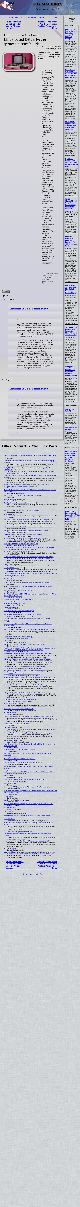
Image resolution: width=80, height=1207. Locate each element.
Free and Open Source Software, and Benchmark (20, 699)
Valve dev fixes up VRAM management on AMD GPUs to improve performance (30, 455)
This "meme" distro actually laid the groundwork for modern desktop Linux (28, 527)
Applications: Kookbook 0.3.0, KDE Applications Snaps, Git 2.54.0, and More (29, 772)
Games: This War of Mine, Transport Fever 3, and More (22, 510)
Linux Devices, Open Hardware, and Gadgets (19, 611)
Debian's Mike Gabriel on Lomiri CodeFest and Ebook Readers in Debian (28, 586)
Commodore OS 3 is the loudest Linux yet (29, 309)
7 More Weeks (8, 564)
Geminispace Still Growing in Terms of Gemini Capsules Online (25, 670)
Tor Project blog (71, 405)
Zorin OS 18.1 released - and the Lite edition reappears (22, 674)
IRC (22, 17)
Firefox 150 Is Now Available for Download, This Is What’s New (24, 692)
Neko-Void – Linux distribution (13, 703)
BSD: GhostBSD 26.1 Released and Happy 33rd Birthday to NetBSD (26, 583)
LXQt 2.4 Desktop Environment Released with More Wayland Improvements (29, 685)
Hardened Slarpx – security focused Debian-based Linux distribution (26, 538)
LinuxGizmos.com (72, 448)
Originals (41, 17)
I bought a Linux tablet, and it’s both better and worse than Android (26, 531)
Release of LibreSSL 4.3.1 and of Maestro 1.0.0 (19, 749)
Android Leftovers (9, 514)
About (17, 17)
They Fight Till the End (11, 568)
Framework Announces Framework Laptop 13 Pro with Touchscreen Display (71, 241)
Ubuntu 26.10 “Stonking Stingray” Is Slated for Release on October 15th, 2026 (30, 678)
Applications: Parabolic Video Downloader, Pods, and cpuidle (24, 779)
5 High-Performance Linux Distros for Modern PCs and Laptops (14, 25)
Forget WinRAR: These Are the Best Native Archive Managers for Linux (47, 25)
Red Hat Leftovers (10, 807)
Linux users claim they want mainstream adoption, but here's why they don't (29, 519)
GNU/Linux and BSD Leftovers (14, 740)
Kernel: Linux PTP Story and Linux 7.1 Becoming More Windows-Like (27, 787)
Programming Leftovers (11, 607)
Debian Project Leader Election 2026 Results (19, 709)
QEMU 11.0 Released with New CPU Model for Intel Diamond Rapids (71, 162)
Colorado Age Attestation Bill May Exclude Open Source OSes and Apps (70, 289)
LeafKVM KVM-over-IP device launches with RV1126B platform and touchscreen (71, 456)
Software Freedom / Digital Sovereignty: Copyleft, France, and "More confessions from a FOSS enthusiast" (26, 485)
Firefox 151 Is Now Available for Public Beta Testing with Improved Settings (71, 34)
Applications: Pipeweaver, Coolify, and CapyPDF (20, 637)
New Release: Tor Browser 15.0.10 (71, 428)
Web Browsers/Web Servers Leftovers (16, 800)
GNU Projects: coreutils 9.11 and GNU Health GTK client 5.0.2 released (27, 815)
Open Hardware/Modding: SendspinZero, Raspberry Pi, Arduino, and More (28, 804)
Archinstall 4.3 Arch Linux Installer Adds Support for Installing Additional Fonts (71, 370)
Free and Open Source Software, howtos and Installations (23, 534)
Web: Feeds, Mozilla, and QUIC (14, 603)
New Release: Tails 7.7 (69, 410)
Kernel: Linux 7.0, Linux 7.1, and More (16, 724)
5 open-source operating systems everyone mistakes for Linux (24, 666)
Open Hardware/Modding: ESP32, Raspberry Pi (19, 759)
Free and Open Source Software (14, 830)
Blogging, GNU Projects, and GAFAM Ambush (19, 599)
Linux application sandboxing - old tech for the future (21, 544)
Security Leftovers (10, 783)
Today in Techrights (10, 499)
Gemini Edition (31, 17)
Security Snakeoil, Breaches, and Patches (18, 590)
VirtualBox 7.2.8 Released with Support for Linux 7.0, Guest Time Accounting (71, 331)
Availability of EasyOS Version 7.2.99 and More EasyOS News (24, 644)
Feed (56, 17)
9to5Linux (69, 25)
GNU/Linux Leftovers (11, 579)
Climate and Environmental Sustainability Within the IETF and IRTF (72, 515)
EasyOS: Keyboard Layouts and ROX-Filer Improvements (23, 762)
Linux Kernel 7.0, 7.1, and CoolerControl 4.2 (18, 495)
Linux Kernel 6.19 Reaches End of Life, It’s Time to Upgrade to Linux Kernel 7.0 (71, 73)
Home (10, 17)
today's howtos (9, 640)
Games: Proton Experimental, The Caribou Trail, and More (23, 614)
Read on (6, 292)
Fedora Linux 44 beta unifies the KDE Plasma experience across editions (28, 841)
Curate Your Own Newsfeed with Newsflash (18, 551)
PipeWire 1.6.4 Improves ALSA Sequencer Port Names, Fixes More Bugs (70, 125)
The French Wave (10, 727)
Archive (49, 17)
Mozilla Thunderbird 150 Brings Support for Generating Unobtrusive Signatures (71, 203)
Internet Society (71, 507)
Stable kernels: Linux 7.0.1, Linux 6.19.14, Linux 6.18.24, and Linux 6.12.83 (29, 547)
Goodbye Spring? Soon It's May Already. (17, 503)
